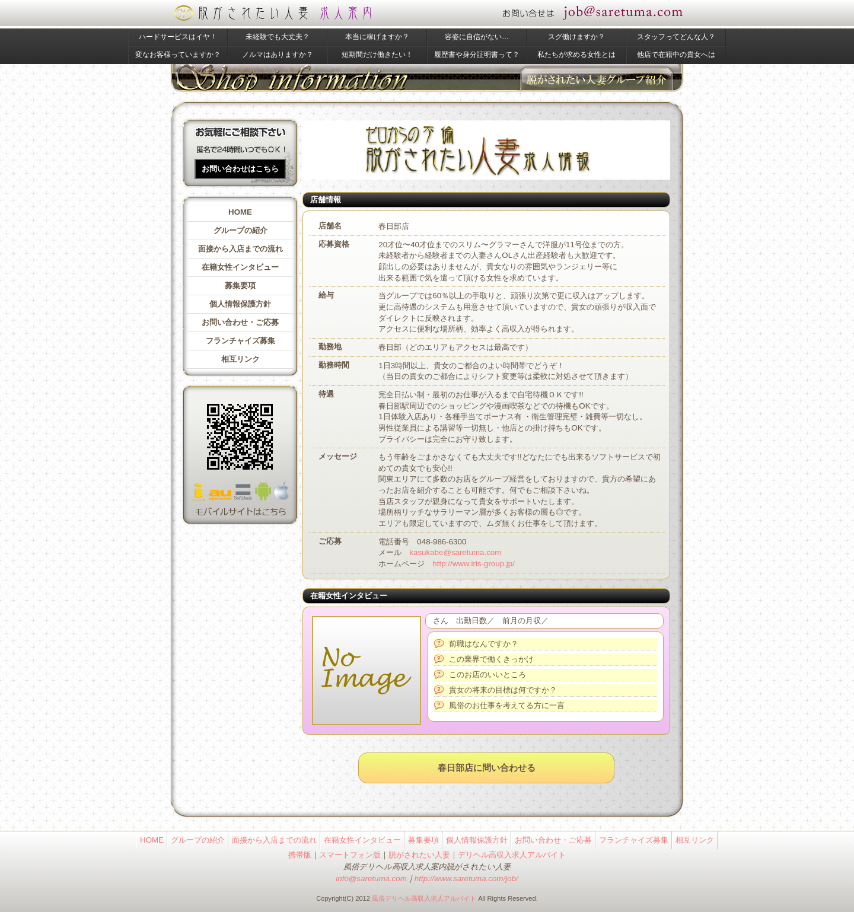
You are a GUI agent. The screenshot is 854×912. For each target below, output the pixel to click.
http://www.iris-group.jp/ (473, 563)
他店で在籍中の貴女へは (676, 54)
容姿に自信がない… (477, 37)
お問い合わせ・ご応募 (240, 322)
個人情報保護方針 (240, 303)
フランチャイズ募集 (240, 340)
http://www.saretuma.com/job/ (466, 878)
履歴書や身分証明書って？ (477, 54)
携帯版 (299, 854)
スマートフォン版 (350, 854)
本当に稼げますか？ (377, 37)
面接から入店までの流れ (240, 248)
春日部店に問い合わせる (487, 768)
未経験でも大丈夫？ (278, 37)
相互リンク (240, 359)
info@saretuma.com (371, 878)
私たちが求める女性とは (576, 54)
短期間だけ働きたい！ (377, 54)
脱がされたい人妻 (419, 854)
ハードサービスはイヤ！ (178, 37)
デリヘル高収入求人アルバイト (512, 854)
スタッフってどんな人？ (676, 37)
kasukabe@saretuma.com (455, 552)
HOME (240, 212)
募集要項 (240, 285)
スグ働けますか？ (576, 37)
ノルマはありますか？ (277, 54)
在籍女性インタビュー (240, 267)
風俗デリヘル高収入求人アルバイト (424, 898)
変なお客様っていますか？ (178, 54)
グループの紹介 (240, 230)
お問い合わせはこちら (240, 168)
